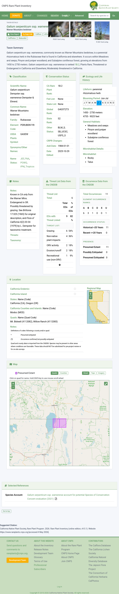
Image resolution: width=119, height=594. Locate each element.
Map (14, 364)
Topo (93, 373)
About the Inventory (43, 545)
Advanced (79, 15)
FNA (26, 158)
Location (15, 279)
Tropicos (30, 166)
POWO (23, 162)
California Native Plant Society (61, 593)
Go (114, 15)
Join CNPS (66, 561)
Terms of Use (40, 561)
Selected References (17, 485)
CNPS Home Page (70, 553)
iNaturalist (23, 38)
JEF (22, 158)
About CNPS (67, 557)
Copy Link (27, 34)
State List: (52, 104)
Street (85, 373)
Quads (54, 373)
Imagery (101, 373)
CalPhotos (12, 38)
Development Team (17, 560)
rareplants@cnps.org (17, 553)
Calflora (38, 34)
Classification (18, 76)
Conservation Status (57, 76)
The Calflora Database (100, 545)
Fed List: (51, 99)
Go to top (6, 511)
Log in (59, 587)
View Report (13, 34)
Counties (63, 373)
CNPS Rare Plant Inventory (16, 5)
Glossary (38, 557)
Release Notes (41, 549)
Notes (14, 181)
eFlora (46, 34)
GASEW (24, 134)
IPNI (22, 166)
